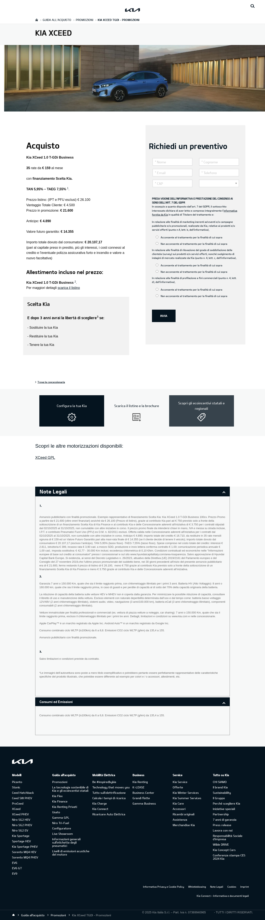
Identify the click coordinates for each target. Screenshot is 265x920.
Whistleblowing (197, 886)
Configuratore (61, 828)
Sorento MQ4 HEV (24, 852)
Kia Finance (59, 801)
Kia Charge (99, 803)
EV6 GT (17, 868)
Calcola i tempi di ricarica (109, 798)
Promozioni (59, 782)
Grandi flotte (141, 798)
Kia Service (180, 782)
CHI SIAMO (220, 782)
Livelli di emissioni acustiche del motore (70, 852)
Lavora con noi (222, 830)
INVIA (163, 316)
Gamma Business (144, 803)
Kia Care (178, 803)
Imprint (244, 886)
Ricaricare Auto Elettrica (108, 814)
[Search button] (253, 6)
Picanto (17, 782)
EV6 (14, 862)
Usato (56, 812)
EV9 (14, 873)
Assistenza (180, 819)
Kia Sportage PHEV (25, 846)
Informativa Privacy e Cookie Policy (163, 886)
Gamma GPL (60, 817)
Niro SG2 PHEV (22, 825)
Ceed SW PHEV (22, 798)
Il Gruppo (219, 798)
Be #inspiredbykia (104, 782)
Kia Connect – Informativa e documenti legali (223, 895)
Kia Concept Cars (224, 850)
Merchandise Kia (184, 825)
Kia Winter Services (186, 792)
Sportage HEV (21, 841)
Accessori (179, 809)
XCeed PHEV (20, 814)
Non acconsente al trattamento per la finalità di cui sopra (191, 243)
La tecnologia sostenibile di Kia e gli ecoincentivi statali (70, 788)
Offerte (178, 787)
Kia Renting (140, 782)
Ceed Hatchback (23, 792)
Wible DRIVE (221, 844)
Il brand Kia (220, 787)
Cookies (231, 886)
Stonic (16, 787)
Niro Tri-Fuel (60, 823)
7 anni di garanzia (224, 819)
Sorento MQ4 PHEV (25, 857)
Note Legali (216, 886)
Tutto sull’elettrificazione (109, 792)
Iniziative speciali (224, 809)
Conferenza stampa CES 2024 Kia (229, 856)
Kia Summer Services (187, 798)
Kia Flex (57, 796)
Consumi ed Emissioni (56, 702)
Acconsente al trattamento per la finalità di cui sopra (189, 237)
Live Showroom (62, 833)
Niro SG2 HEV (21, 819)
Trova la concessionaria (51, 382)
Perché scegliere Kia (226, 803)
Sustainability (222, 792)
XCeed (16, 809)
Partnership (221, 814)
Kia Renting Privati (64, 806)
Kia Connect (100, 809)
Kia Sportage (20, 836)
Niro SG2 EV (20, 830)
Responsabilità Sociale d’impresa (227, 837)
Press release (222, 825)
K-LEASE (138, 787)
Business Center (143, 792)
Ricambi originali (183, 814)
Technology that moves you (111, 787)
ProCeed (17, 803)
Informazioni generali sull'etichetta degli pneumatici (66, 842)
